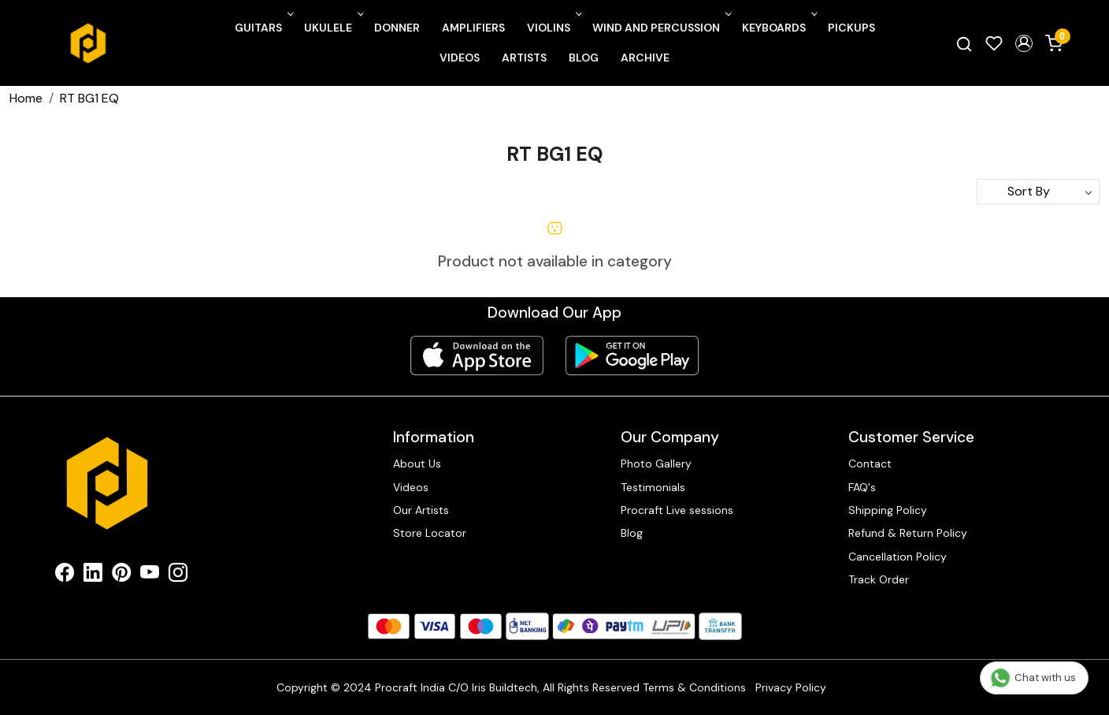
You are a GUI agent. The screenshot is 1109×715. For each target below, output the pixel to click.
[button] (1024, 43)
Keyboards (778, 27)
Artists (524, 57)
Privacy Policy (790, 687)
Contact (870, 463)
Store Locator (429, 533)
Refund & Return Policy (907, 533)
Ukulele (332, 27)
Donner (397, 27)
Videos (460, 57)
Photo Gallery (656, 463)
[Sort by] (1038, 191)
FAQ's (862, 487)
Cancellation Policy (897, 556)
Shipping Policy (887, 510)
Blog (584, 57)
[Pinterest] (121, 575)
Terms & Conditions (694, 687)
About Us (417, 463)
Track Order (878, 579)
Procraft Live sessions (677, 510)
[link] (964, 43)
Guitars (263, 27)
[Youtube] (149, 575)
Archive (645, 57)
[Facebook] (64, 575)
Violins (553, 27)
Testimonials (653, 487)
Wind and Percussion (660, 27)
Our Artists (421, 510)
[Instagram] (178, 575)
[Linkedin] (93, 575)
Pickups (851, 27)
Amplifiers (473, 27)
